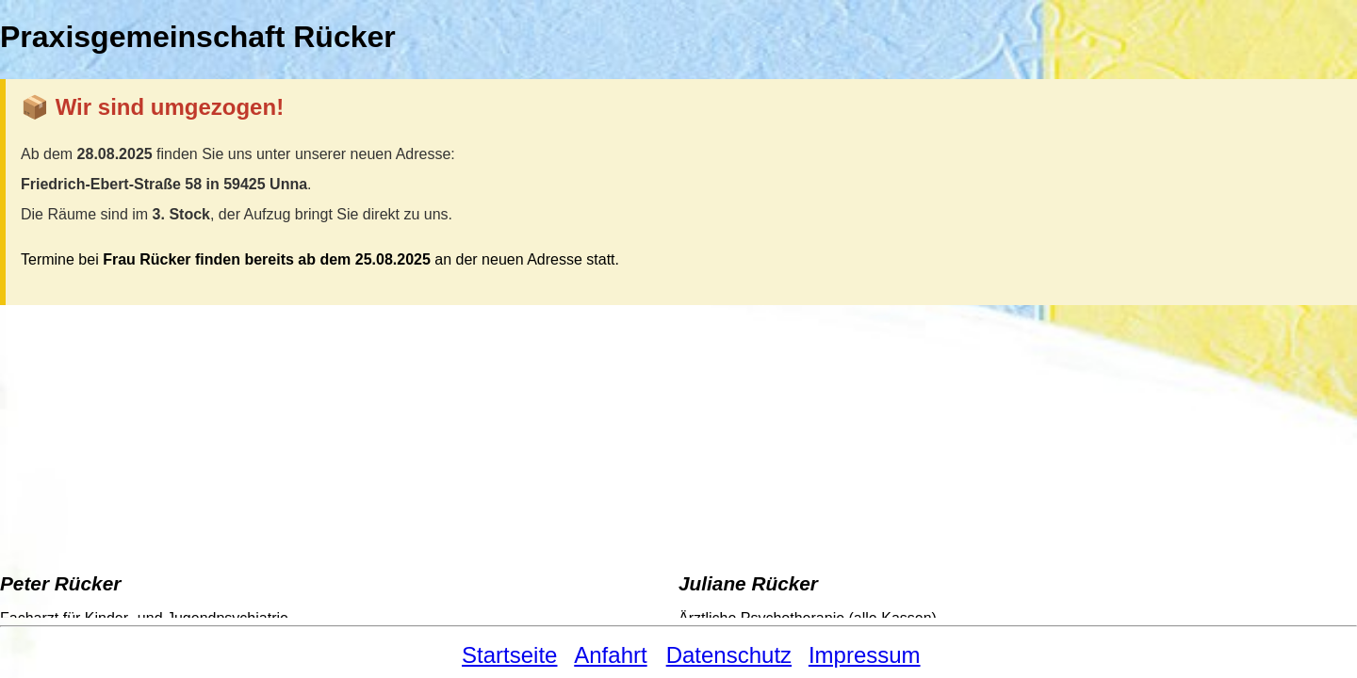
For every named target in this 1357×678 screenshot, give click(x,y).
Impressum (865, 655)
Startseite (509, 655)
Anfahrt (610, 655)
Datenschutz (729, 655)
